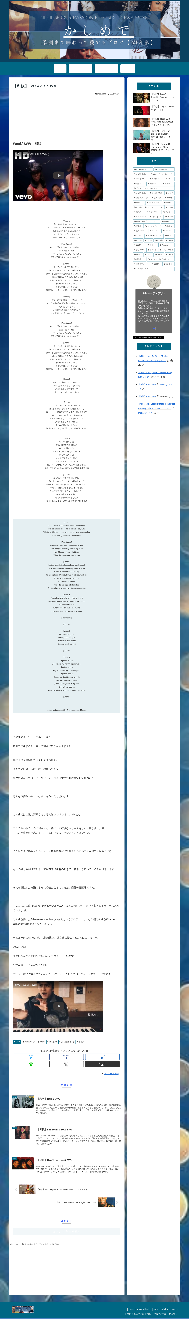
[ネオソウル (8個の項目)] (154, 212)
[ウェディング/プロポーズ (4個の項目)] (161, 259)
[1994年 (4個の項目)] (159, 254)
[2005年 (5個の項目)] (138, 240)
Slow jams (52, 1042)
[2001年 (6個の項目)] (138, 236)
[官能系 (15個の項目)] (168, 184)
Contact (174, 1309)
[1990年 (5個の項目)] (170, 240)
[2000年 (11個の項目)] (169, 198)
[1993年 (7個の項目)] (168, 221)
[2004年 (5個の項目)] (139, 245)
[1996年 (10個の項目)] (169, 203)
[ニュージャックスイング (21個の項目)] (162, 174)
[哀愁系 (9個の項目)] (139, 212)
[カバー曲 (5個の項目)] (152, 250)
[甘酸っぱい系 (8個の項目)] (156, 217)
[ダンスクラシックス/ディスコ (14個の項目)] (154, 188)
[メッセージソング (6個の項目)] (154, 236)
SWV (17, 1042)
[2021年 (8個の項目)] (169, 217)
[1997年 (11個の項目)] (139, 203)
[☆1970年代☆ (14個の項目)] (140, 193)
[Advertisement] (66, 117)
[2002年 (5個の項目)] (159, 240)
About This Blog (144, 1309)
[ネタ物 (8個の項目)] (168, 212)
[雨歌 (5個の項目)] (152, 245)
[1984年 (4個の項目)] (170, 254)
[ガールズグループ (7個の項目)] (153, 226)
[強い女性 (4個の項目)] (168, 264)
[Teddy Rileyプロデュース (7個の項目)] (146, 221)
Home (131, 1309)
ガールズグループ (67, 1042)
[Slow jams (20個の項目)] (140, 179)
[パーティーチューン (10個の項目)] (154, 207)
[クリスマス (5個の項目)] (139, 250)
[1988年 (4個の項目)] (138, 254)
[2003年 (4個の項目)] (156, 264)
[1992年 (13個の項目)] (169, 193)
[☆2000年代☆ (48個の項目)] (164, 169)
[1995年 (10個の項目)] (169, 207)
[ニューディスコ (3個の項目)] (154, 269)
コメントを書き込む (66, 1231)
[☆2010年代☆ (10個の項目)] (153, 203)
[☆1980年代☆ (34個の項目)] (141, 174)
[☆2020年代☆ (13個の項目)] (156, 193)
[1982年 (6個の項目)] (155, 231)
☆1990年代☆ (29, 1042)
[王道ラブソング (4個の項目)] (141, 264)
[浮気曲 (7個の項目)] (138, 226)
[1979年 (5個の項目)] (149, 240)
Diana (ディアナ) (154, 293)
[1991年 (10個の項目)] (138, 207)
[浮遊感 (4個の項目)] (139, 259)
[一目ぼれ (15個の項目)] (153, 184)
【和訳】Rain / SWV (147, 384)
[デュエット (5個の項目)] (166, 245)
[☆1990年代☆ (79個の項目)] (143, 169)
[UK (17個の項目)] (170, 179)
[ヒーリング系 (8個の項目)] (140, 217)
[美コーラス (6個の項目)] (140, 231)
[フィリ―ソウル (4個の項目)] (166, 250)
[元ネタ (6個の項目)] (169, 226)
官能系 (80, 1042)
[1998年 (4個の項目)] (149, 254)
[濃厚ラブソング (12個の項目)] (141, 198)
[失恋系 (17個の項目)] (139, 184)
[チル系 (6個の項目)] (169, 236)
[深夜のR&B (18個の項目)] (156, 179)
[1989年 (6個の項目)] (168, 231)
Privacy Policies (161, 1309)
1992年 (41, 1042)
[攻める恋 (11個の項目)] (157, 198)
